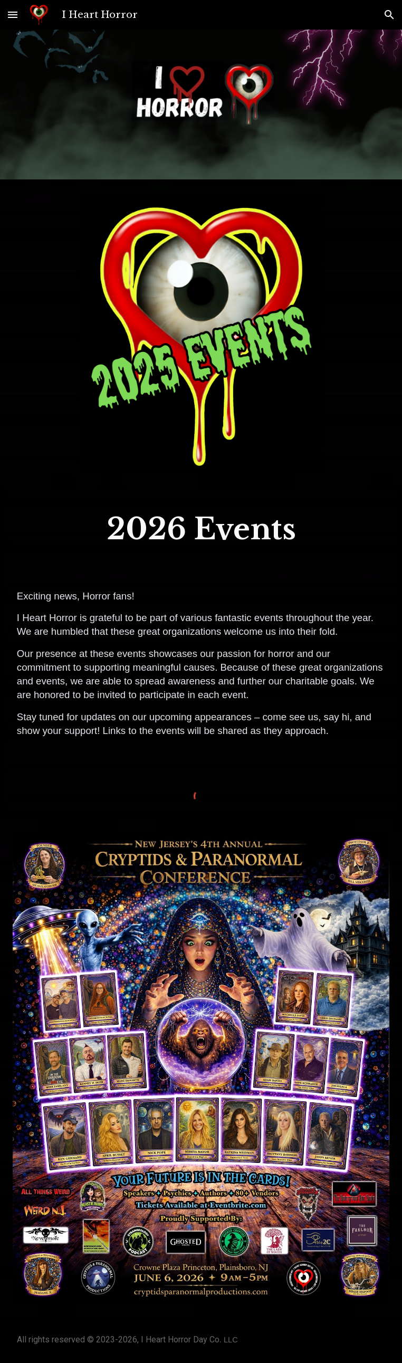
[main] (201, 529)
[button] (12, 14)
